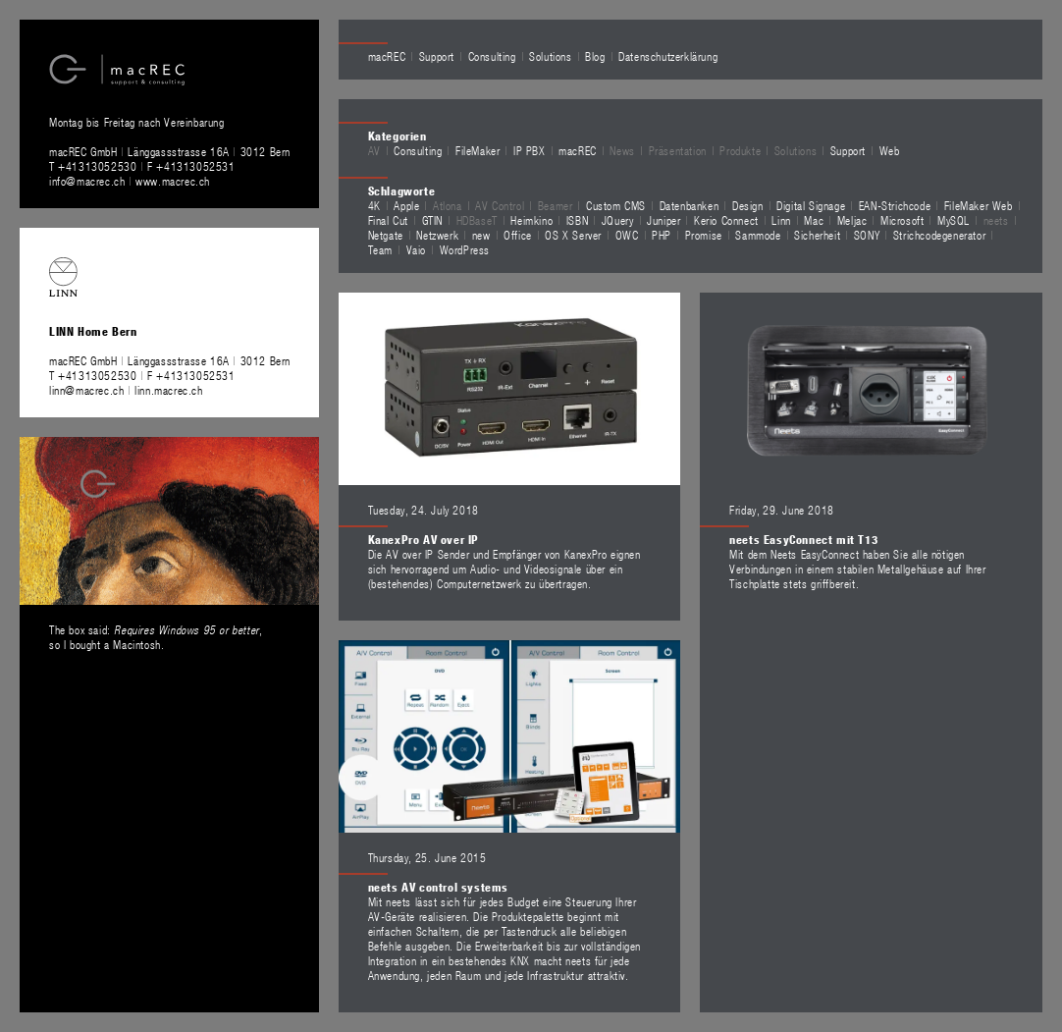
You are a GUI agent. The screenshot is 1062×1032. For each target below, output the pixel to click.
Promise (703, 235)
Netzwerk (437, 235)
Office (518, 235)
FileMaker (477, 150)
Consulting (492, 56)
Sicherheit (817, 235)
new (481, 235)
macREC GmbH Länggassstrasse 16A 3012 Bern (170, 151)
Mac (813, 220)
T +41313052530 (94, 166)
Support (436, 56)
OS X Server (573, 235)
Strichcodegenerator (939, 235)
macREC (387, 56)
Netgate (385, 235)
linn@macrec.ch (86, 390)
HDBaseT (477, 220)
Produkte (740, 150)
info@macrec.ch (87, 181)
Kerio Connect (726, 220)
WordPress (465, 249)
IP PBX (529, 150)
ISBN (577, 220)
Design (748, 205)
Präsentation (678, 150)
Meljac (852, 220)
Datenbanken (689, 205)
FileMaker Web (978, 205)
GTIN (432, 220)
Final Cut (388, 220)
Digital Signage (810, 205)
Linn (780, 220)
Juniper (663, 220)
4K (374, 205)
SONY (866, 235)
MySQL (953, 220)
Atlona (447, 205)
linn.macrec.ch (168, 390)
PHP (661, 235)
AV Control (499, 205)
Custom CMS (616, 205)
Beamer (555, 205)
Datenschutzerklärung (667, 56)
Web (889, 150)
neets (996, 220)
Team (380, 249)
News (622, 150)
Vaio (416, 249)
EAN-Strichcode (894, 205)
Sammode (757, 235)
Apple (406, 205)
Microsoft (902, 220)
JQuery (618, 220)
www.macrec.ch (172, 181)
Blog (595, 56)
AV (374, 150)
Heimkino (531, 220)
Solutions (550, 56)
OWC (627, 235)
